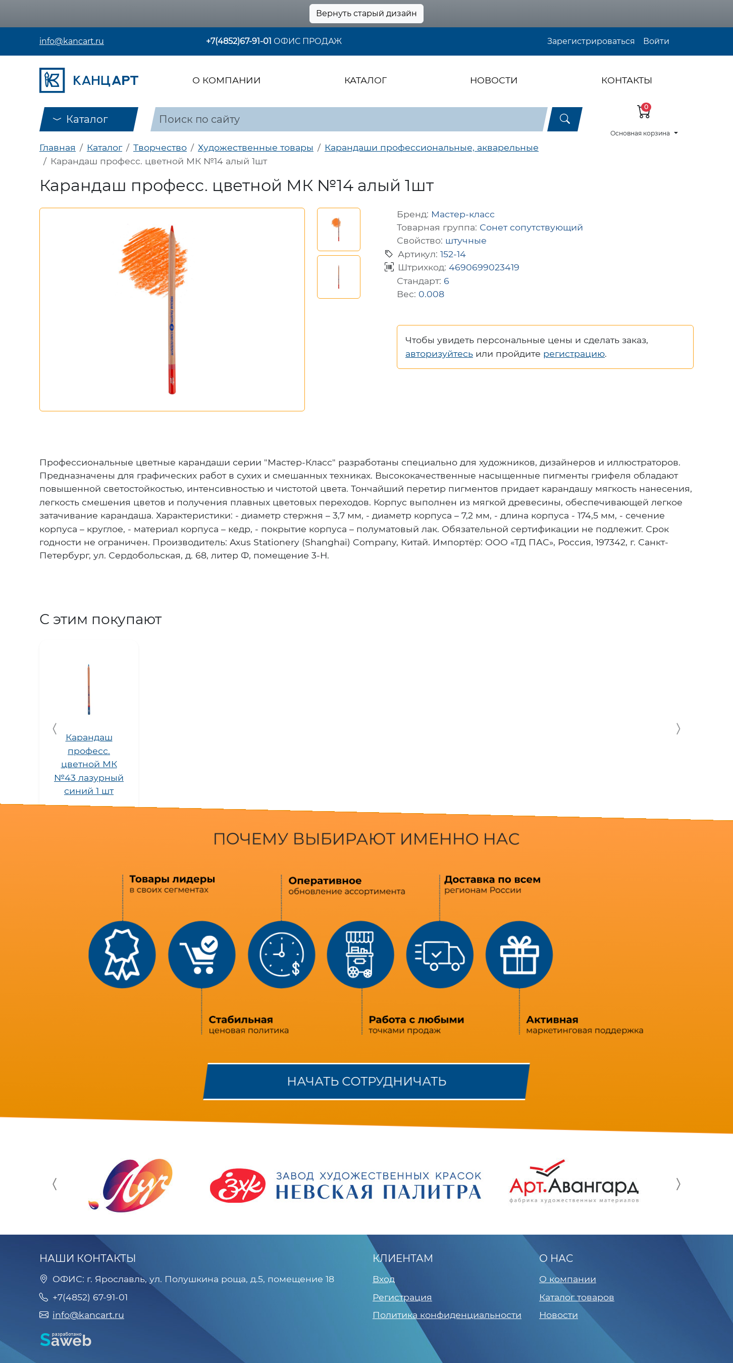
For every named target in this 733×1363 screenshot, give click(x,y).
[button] (339, 229)
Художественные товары (255, 147)
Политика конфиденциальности (447, 1314)
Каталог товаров (576, 1297)
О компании (226, 80)
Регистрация (402, 1297)
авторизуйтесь (439, 353)
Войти (656, 41)
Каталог (365, 80)
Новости (494, 80)
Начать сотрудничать (366, 1081)
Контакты (626, 80)
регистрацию (574, 353)
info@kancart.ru (71, 41)
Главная (57, 147)
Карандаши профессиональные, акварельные (432, 147)
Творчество (160, 147)
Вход (384, 1279)
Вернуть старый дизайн (366, 13)
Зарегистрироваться (591, 41)
